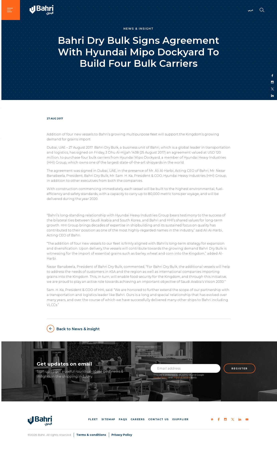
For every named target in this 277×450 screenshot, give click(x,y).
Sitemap (108, 419)
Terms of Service (181, 377)
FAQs (123, 419)
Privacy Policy (160, 377)
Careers (138, 419)
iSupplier (180, 419)
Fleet (93, 419)
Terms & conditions (91, 435)
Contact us (158, 419)
